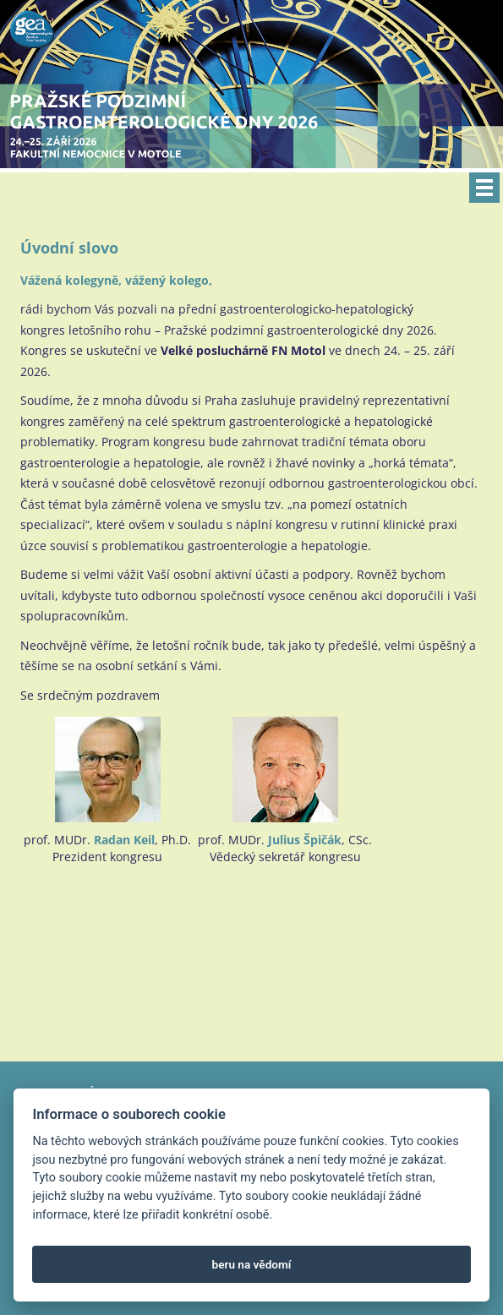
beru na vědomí (252, 1264)
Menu (484, 187)
